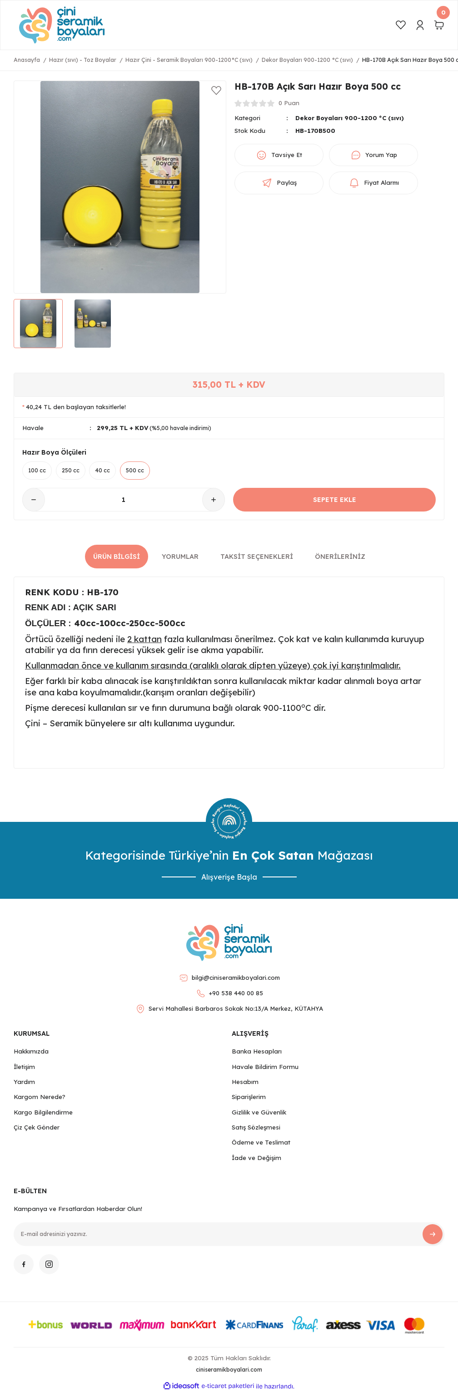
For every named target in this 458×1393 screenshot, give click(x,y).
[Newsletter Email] (229, 1234)
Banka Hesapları (257, 1051)
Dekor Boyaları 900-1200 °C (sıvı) (350, 118)
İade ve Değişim (256, 1157)
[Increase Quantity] (213, 500)
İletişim (24, 1066)
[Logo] (62, 25)
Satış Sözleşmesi (256, 1127)
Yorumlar (180, 556)
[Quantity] (123, 500)
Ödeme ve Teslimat (261, 1142)
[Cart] (438, 25)
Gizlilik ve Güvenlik (259, 1112)
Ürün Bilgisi (116, 556)
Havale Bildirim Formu (265, 1066)
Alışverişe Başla (229, 876)
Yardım (24, 1081)
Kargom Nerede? (39, 1097)
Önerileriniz (340, 556)
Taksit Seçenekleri (256, 556)
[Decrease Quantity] (33, 500)
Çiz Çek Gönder (37, 1127)
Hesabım (245, 1081)
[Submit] (433, 1234)
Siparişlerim (249, 1097)
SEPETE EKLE (334, 500)
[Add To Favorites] (216, 90)
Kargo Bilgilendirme (43, 1112)
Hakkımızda (31, 1051)
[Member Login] (419, 25)
